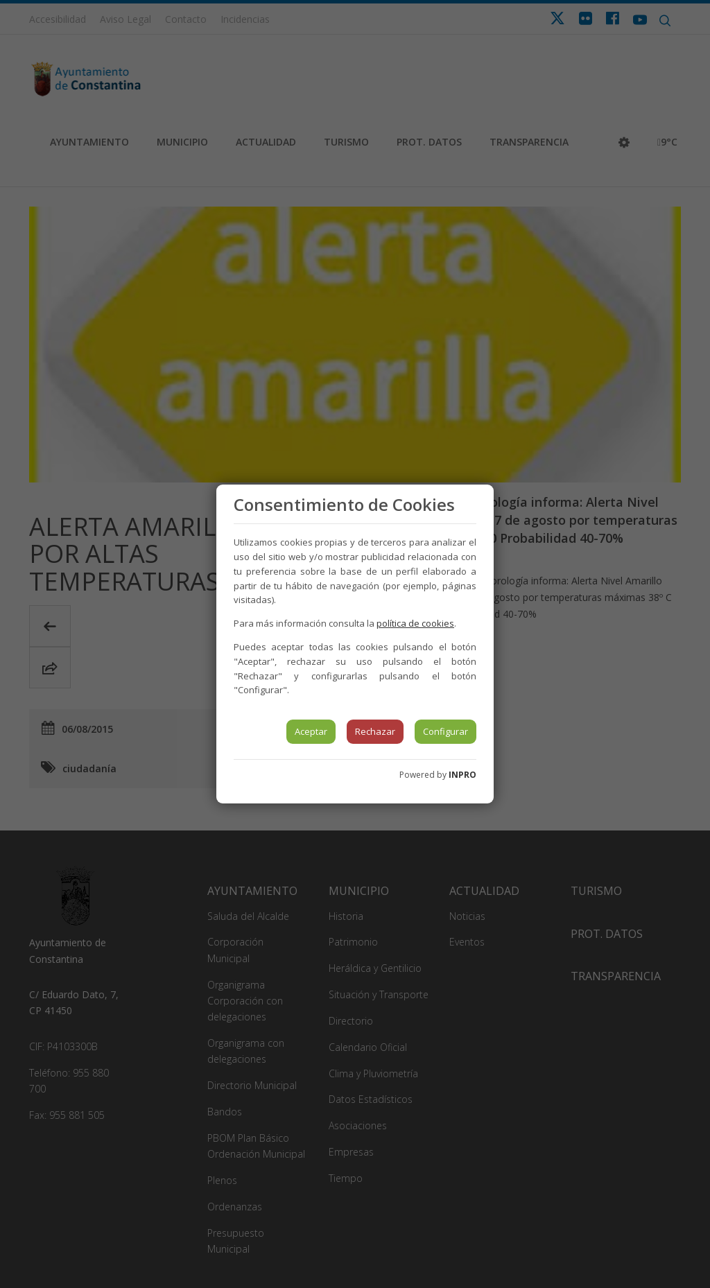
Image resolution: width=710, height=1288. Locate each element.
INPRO (462, 775)
